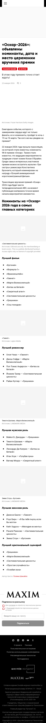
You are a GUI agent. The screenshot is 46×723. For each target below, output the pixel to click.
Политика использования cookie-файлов (23, 652)
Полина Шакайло (20, 576)
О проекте (18, 645)
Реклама (28, 645)
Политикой (10, 608)
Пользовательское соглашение (23, 649)
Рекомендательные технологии (23, 655)
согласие (12, 605)
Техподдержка (23, 659)
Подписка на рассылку (13, 602)
